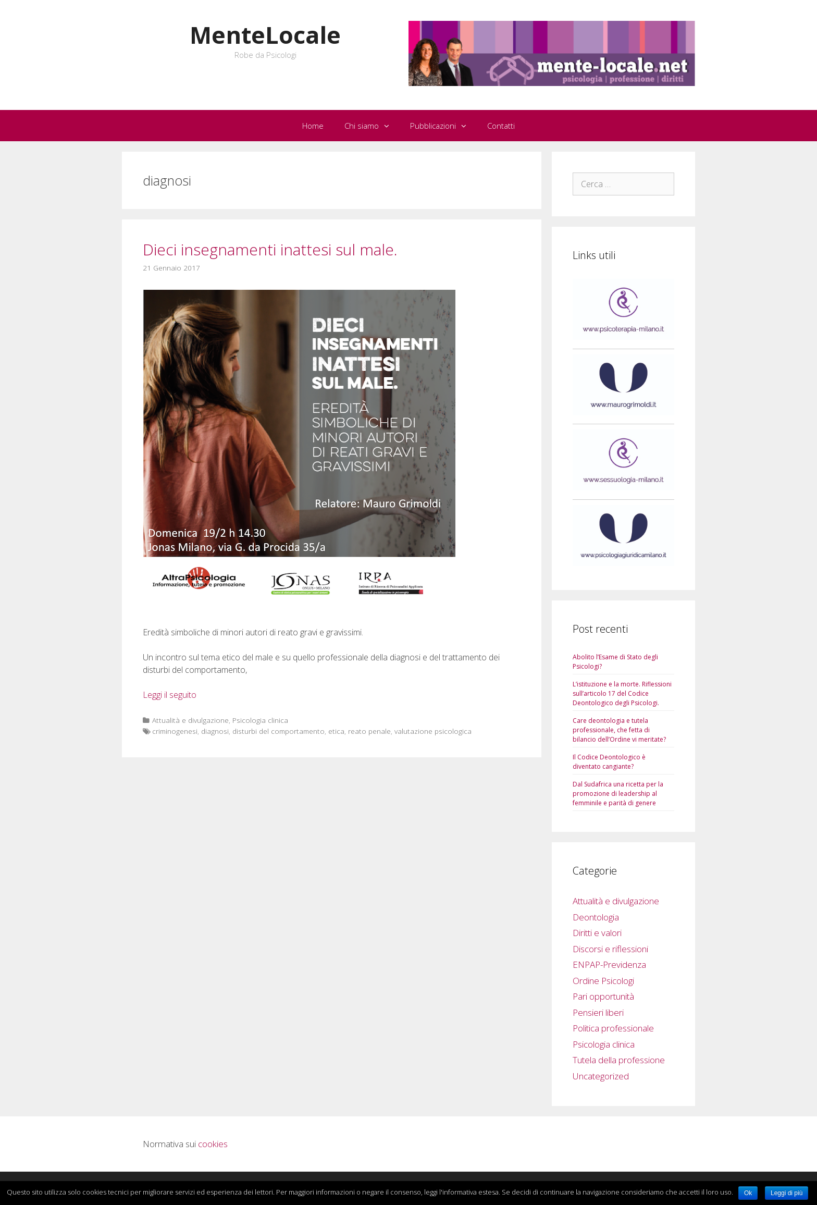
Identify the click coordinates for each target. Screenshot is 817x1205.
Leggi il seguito (169, 694)
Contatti (501, 125)
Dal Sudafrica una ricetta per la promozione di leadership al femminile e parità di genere (618, 793)
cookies (213, 1144)
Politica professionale (613, 1028)
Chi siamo (372, 125)
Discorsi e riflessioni (610, 949)
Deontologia (596, 917)
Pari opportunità (603, 996)
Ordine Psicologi (603, 981)
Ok (748, 1193)
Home (313, 125)
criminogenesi (174, 731)
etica (336, 731)
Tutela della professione (619, 1060)
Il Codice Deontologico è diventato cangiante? (609, 762)
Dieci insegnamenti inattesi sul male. (270, 249)
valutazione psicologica (433, 731)
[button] (389, 125)
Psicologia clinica (260, 720)
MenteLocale (265, 35)
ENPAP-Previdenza (609, 964)
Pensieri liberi (598, 1012)
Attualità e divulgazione (190, 720)
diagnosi (215, 731)
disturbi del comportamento (278, 731)
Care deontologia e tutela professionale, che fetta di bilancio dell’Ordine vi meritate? (619, 730)
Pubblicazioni (443, 125)
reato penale (369, 731)
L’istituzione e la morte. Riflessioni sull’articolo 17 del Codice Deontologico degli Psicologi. (622, 693)
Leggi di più (786, 1193)
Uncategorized (601, 1076)
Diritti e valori (597, 933)
